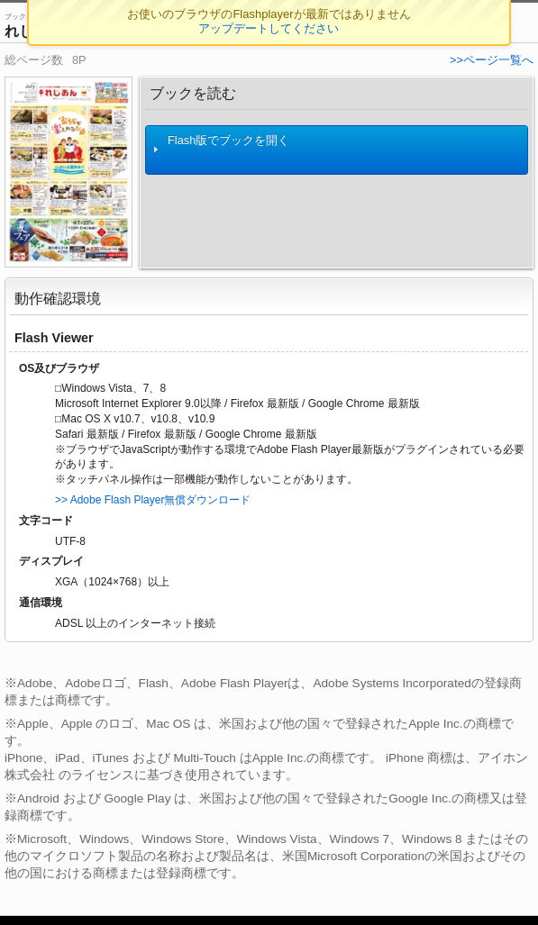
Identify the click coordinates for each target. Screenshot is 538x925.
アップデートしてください (268, 28)
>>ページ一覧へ (491, 60)
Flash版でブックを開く (221, 150)
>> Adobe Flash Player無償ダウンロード (153, 500)
